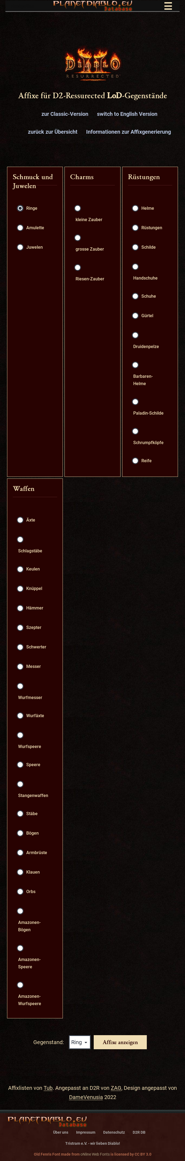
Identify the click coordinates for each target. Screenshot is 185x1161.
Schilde (148, 247)
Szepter (33, 627)
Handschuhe (145, 278)
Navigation (95, 6)
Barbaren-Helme (143, 380)
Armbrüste (36, 852)
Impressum (85, 1132)
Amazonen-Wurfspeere (29, 1000)
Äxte (30, 520)
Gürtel (147, 315)
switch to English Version (127, 114)
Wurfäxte (35, 715)
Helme (147, 208)
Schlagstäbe (30, 550)
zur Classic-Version (64, 114)
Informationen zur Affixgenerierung (128, 132)
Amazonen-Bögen (29, 926)
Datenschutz (114, 1132)
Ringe (31, 208)
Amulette (35, 227)
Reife (146, 460)
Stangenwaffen (33, 795)
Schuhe (148, 296)
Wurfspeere (29, 746)
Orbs (30, 891)
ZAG (116, 1088)
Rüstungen (151, 227)
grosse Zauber (90, 249)
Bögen (32, 833)
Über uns (60, 1132)
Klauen (33, 872)
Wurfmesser (30, 697)
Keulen (33, 569)
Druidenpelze (146, 346)
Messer (33, 666)
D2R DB (139, 1132)
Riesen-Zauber (90, 278)
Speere (33, 764)
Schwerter (36, 647)
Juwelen (34, 247)
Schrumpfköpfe (148, 442)
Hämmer (34, 608)
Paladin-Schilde (148, 413)
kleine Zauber (89, 219)
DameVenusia (86, 1097)
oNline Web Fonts (95, 1154)
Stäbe (32, 813)
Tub (48, 1088)
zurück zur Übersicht (52, 132)
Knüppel (34, 588)
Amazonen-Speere (29, 963)
